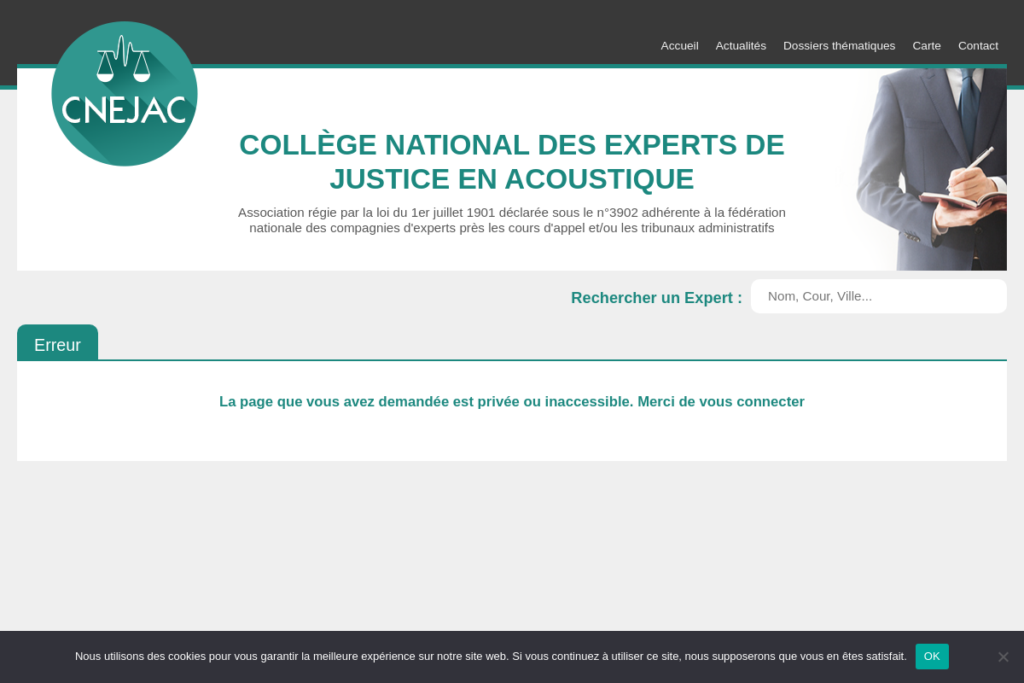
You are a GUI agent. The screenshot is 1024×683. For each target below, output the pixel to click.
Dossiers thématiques (839, 45)
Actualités (741, 45)
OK (932, 656)
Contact (978, 45)
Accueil (680, 45)
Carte (926, 45)
